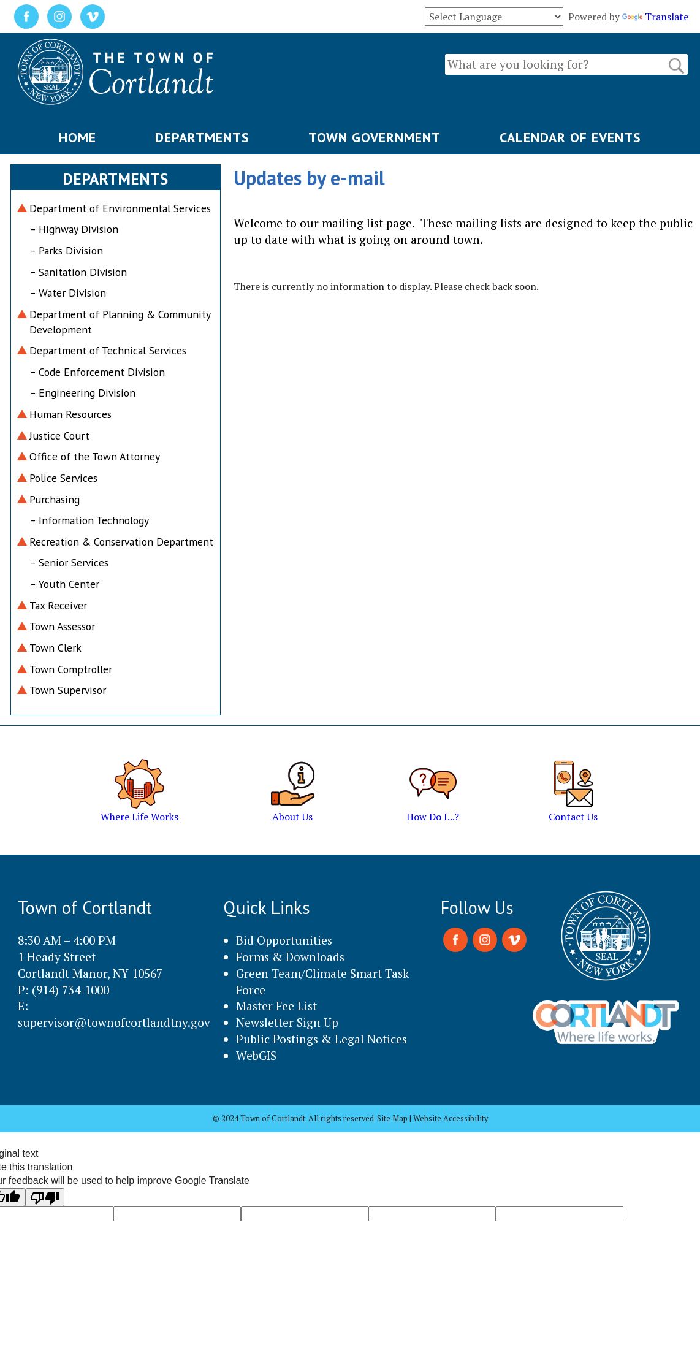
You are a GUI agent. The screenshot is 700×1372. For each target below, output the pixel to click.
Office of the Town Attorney (94, 456)
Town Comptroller (70, 669)
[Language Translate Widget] (494, 16)
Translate (655, 16)
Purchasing (54, 499)
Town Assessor (62, 626)
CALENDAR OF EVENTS (570, 137)
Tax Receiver (58, 605)
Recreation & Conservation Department (121, 542)
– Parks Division (66, 250)
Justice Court (59, 436)
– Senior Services (68, 562)
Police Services (63, 478)
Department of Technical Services (107, 350)
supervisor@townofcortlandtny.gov (114, 1022)
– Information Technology (89, 520)
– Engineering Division (82, 393)
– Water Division (67, 293)
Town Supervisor (67, 690)
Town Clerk (55, 648)
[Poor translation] (44, 1197)
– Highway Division (73, 229)
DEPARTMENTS (202, 137)
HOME (77, 137)
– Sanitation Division (78, 272)
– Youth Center (64, 584)
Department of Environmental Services (120, 208)
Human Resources (70, 414)
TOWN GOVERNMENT (374, 137)
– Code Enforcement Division (97, 372)
